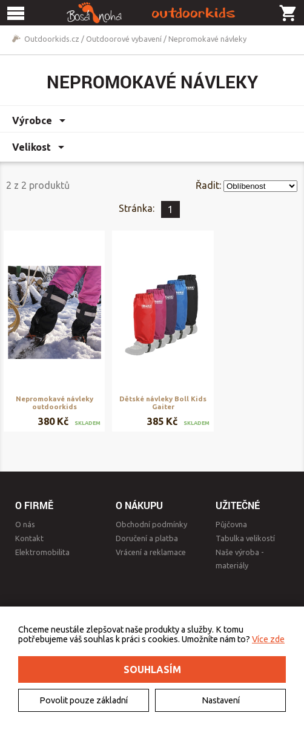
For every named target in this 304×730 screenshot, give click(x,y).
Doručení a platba (147, 538)
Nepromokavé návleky (207, 39)
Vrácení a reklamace (151, 552)
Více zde (268, 639)
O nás (25, 524)
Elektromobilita (42, 552)
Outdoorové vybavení (124, 39)
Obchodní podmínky (151, 524)
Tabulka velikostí (245, 538)
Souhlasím (152, 669)
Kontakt (29, 538)
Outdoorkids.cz (51, 39)
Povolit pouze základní (83, 700)
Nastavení (221, 700)
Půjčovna (231, 524)
